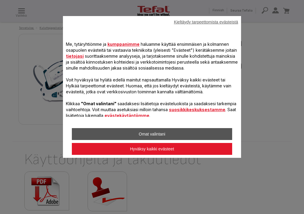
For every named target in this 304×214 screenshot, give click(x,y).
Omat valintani (152, 134)
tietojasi (75, 56)
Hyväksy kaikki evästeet (152, 149)
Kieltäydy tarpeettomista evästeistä (206, 22)
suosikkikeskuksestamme (197, 109)
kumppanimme (123, 44)
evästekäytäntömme (126, 115)
